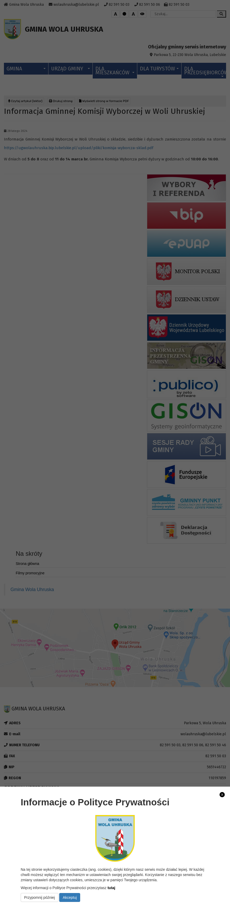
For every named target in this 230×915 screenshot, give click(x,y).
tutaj (111, 888)
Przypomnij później (39, 897)
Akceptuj (70, 897)
